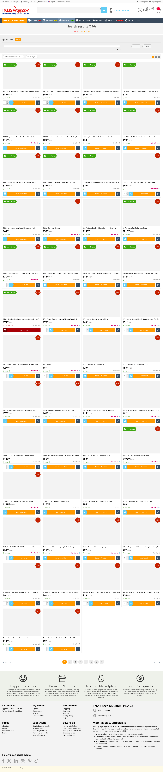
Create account (38, 711)
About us (5, 726)
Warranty (66, 711)
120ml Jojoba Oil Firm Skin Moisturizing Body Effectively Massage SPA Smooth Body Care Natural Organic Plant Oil (61, 182)
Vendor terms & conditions (12, 711)
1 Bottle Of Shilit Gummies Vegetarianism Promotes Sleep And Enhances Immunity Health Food (61, 91)
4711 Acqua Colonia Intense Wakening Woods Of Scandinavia (60, 319)
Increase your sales (40, 730)
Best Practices (38, 728)
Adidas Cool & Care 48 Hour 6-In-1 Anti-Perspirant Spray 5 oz (21, 592)
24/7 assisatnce (69, 735)
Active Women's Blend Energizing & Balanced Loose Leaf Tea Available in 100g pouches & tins (101, 547)
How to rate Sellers (70, 726)
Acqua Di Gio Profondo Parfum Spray (56, 501)
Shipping (66, 709)
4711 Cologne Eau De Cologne (93, 364)
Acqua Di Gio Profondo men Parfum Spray (18, 501)
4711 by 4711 (48, 364)
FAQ (64, 718)
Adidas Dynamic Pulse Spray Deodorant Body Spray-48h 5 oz (141, 592)
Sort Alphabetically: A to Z (13, 57)
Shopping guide (69, 733)
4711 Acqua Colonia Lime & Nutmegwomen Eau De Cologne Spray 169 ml (141, 319)
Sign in (35, 709)
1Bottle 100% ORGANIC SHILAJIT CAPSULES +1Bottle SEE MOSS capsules (139, 182)
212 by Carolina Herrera (51, 228)
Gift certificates (8, 730)
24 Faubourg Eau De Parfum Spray (135, 228)
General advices (39, 735)
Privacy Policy (68, 715)
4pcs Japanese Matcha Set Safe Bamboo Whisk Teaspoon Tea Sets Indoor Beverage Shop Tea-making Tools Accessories (21, 410)
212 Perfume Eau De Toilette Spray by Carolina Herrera (99, 228)
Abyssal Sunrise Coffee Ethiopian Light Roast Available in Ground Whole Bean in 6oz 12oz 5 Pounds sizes (99, 410)
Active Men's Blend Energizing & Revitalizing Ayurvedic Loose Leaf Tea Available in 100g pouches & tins (61, 547)
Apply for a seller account (12, 709)
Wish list (36, 713)
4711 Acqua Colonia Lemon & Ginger (96, 319)
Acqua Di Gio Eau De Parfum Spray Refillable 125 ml (141, 410)
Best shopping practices (72, 728)
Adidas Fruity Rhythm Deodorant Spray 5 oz (18, 638)
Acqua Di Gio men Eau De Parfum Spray (97, 456)
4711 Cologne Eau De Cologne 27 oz (135, 364)
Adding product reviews (72, 730)
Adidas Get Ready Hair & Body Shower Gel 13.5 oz (60, 638)
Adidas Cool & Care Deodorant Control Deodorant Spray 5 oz (61, 592)
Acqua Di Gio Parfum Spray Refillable (136, 456)
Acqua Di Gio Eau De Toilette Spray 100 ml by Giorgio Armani (19, 456)
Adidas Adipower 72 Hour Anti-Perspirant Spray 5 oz (141, 547)
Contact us (6, 728)
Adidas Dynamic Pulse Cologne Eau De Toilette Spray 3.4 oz (101, 592)
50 (32, 57)
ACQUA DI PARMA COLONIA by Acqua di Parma (20, 547)
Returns (66, 713)
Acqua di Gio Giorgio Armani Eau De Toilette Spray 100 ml (61, 456)
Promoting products (40, 733)
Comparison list (38, 715)
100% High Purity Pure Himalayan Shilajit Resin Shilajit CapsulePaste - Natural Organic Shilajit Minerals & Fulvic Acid (19, 137)
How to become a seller (41, 726)
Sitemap (5, 733)
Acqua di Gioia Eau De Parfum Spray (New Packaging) (97, 501)
